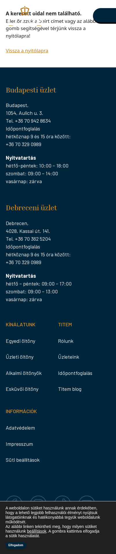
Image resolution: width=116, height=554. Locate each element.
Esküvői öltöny (22, 389)
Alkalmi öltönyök (24, 373)
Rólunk (65, 341)
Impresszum (19, 444)
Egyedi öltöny (20, 341)
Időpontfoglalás (75, 373)
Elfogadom (15, 545)
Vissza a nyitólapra (27, 50)
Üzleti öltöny (19, 357)
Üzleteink (68, 357)
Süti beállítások (23, 460)
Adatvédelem (20, 427)
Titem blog (69, 389)
